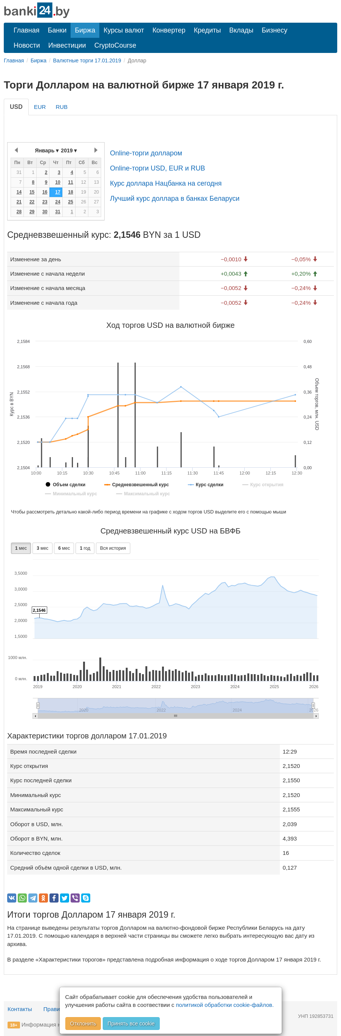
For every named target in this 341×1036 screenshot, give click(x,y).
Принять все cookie (131, 1023)
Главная (27, 30)
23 (44, 202)
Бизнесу (274, 30)
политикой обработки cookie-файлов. (225, 1005)
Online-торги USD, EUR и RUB (157, 168)
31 (57, 211)
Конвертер (169, 30)
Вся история (113, 548)
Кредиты (207, 30)
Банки (57, 30)
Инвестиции (67, 45)
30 (44, 211)
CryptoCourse (115, 45)
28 (19, 211)
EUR (40, 107)
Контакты (20, 1009)
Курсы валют (123, 30)
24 (57, 202)
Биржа (85, 30)
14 (19, 192)
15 (31, 192)
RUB (62, 107)
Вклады (241, 30)
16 (44, 192)
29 (31, 211)
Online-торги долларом (146, 153)
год (85, 548)
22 (31, 202)
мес (21, 548)
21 (19, 202)
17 (57, 192)
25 (70, 202)
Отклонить (83, 1023)
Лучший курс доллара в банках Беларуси (174, 198)
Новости (27, 45)
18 (70, 192)
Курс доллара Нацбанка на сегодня (166, 183)
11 (70, 182)
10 (57, 182)
